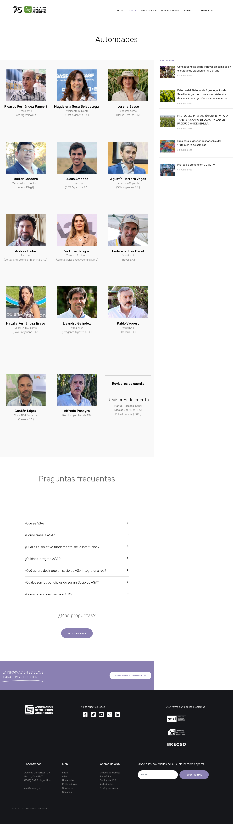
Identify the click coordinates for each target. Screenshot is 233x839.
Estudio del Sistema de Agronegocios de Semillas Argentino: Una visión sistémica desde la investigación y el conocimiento (202, 94)
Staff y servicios (109, 788)
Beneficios (105, 776)
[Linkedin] (117, 714)
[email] (158, 774)
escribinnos (77, 633)
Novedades (147, 11)
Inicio (120, 11)
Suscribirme (194, 774)
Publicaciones (170, 11)
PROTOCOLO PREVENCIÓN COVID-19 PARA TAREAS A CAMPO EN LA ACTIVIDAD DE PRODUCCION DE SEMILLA (202, 119)
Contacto (190, 11)
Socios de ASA (108, 780)
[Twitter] (93, 714)
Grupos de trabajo (110, 772)
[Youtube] (101, 714)
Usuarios (207, 11)
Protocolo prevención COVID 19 (196, 164)
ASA (131, 11)
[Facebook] (85, 714)
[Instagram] (109, 714)
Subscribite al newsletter (130, 676)
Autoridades (107, 784)
